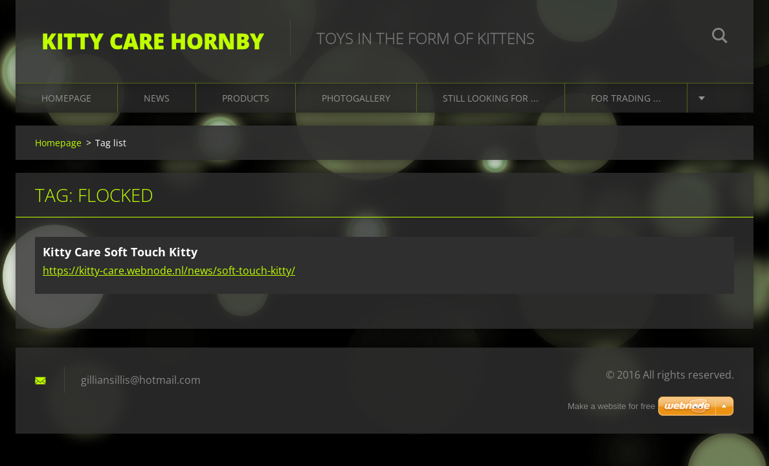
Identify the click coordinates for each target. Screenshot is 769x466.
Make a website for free (611, 406)
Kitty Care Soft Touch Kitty (120, 252)
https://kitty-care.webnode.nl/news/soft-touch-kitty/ (169, 270)
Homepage (66, 98)
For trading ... (626, 98)
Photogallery (356, 98)
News (157, 98)
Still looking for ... (491, 98)
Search (720, 37)
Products (245, 98)
